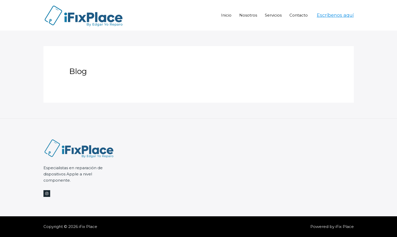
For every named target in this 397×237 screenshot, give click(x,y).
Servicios (273, 15)
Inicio (226, 15)
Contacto (298, 15)
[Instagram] (46, 193)
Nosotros (248, 15)
